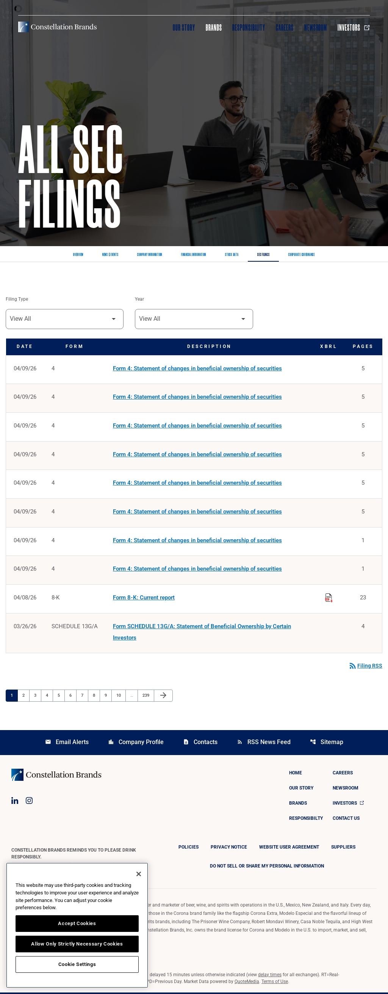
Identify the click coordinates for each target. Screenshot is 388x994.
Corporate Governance (301, 255)
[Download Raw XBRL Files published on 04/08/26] (328, 597)
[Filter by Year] (194, 319)
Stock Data (231, 255)
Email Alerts (67, 743)
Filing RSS (365, 668)
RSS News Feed (264, 743)
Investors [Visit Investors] (354, 28)
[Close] (138, 874)
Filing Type (17, 299)
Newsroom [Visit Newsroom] (315, 28)
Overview (78, 255)
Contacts (200, 743)
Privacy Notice (229, 848)
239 (147, 696)
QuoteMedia (247, 983)
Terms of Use (274, 983)
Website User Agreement (289, 848)
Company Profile (136, 743)
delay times (270, 976)
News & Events (110, 255)
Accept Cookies (77, 923)
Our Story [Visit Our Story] (184, 28)
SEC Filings (263, 255)
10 (120, 696)
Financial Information (193, 255)
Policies (188, 848)
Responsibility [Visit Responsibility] (248, 28)
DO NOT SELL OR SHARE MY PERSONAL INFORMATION (267, 867)
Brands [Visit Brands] (214, 28)
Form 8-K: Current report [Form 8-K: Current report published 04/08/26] (144, 599)
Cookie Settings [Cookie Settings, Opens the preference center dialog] (77, 964)
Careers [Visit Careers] (285, 28)
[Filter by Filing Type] (65, 319)
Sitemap (326, 743)
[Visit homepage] (57, 27)
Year (139, 299)
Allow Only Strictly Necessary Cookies (77, 944)
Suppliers (343, 848)
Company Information (149, 255)
